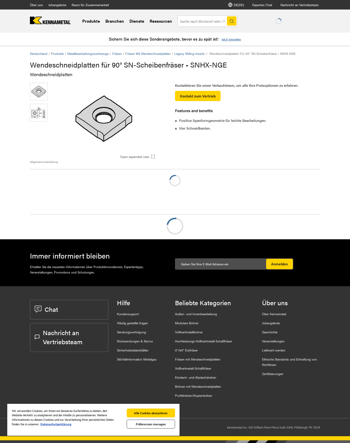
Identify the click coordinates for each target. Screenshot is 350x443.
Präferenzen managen (151, 424)
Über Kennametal (274, 314)
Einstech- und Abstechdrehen (195, 377)
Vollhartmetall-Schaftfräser (193, 368)
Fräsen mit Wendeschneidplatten (148, 53)
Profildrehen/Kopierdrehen (193, 395)
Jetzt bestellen (231, 39)
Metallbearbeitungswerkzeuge (88, 53)
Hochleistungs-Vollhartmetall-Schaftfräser (203, 341)
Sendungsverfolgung (131, 332)
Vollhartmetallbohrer (189, 332)
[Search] (231, 21)
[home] (50, 22)
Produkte (91, 21)
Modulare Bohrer (187, 323)
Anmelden (279, 263)
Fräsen (117, 53)
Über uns (36, 4)
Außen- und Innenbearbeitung (196, 314)
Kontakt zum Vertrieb (198, 96)
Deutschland (38, 53)
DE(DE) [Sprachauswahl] (236, 4)
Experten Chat (262, 4)
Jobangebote (57, 4)
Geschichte (269, 332)
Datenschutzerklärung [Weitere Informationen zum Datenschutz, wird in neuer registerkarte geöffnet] (55, 424)
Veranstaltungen (273, 341)
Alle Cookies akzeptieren (151, 413)
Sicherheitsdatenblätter (132, 350)
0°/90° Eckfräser (186, 350)
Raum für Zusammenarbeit (90, 4)
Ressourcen (161, 21)
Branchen (114, 21)
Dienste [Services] (136, 21)
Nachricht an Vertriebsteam (299, 4)
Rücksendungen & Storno (135, 341)
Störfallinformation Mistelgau (137, 359)
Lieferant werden (273, 350)
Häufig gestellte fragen (132, 323)
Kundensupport (128, 314)
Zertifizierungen (272, 373)
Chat (46, 309)
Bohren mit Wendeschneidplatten (198, 386)
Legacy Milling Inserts (189, 53)
